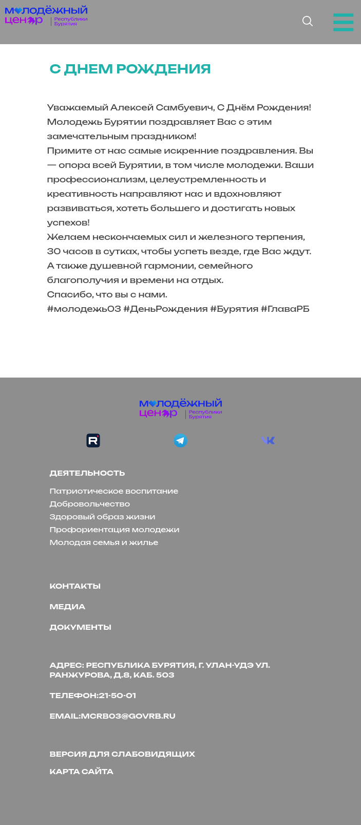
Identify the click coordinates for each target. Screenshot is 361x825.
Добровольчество (90, 503)
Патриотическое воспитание (114, 490)
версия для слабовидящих (122, 753)
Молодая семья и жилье (104, 542)
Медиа (68, 606)
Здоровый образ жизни (103, 516)
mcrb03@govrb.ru (128, 715)
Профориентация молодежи (115, 529)
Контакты (75, 586)
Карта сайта (81, 771)
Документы (80, 627)
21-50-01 (117, 695)
